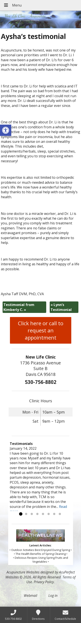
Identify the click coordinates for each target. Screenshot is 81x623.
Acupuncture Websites (23, 572)
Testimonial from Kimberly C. (18, 307)
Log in (52, 595)
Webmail (30, 595)
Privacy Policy (44, 582)
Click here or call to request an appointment (40, 330)
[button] (5, 130)
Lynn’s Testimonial (61, 307)
